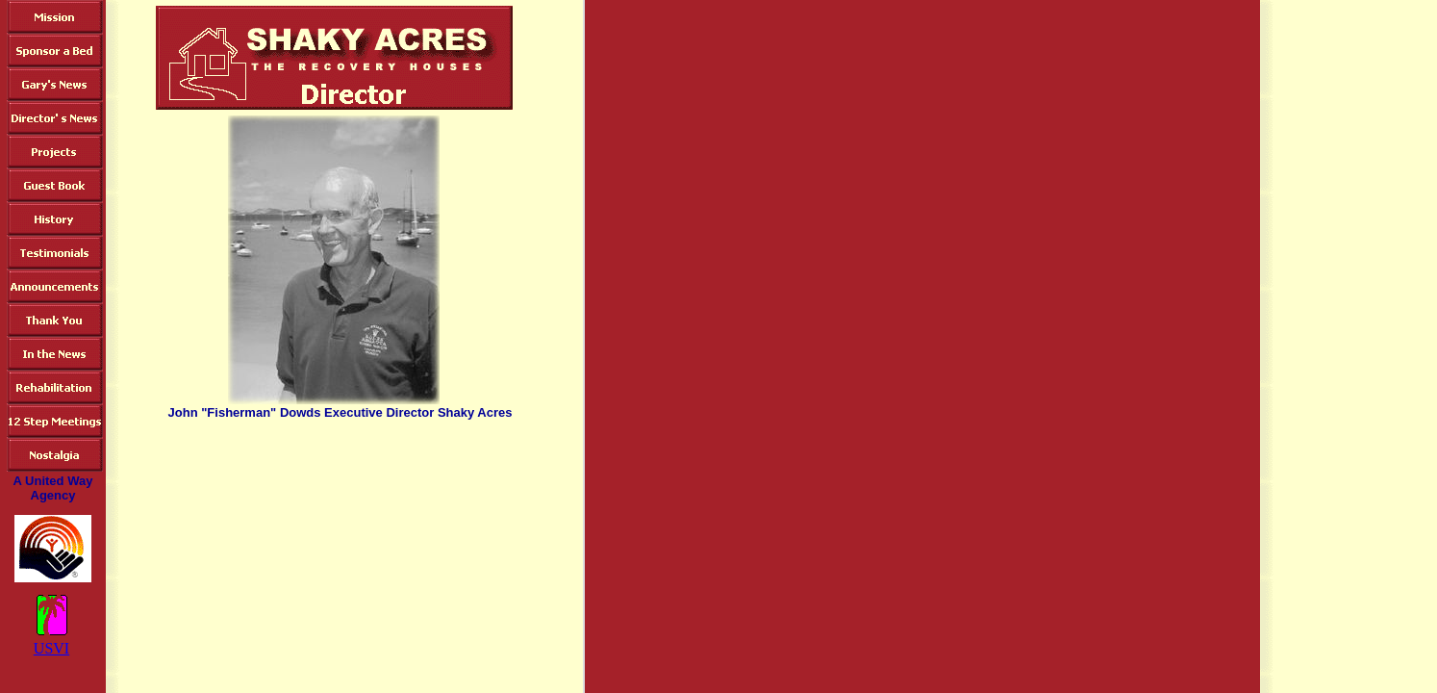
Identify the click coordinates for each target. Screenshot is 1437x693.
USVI (51, 648)
